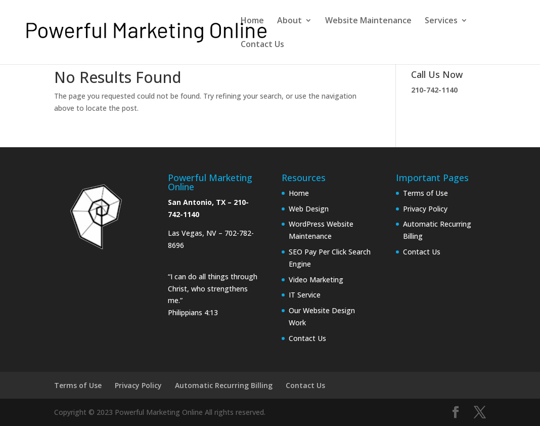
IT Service (305, 295)
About (289, 21)
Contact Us (262, 45)
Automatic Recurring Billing (224, 385)
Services (441, 21)
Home (252, 21)
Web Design (309, 209)
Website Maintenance (368, 21)
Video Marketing (316, 279)
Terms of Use (425, 193)
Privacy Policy (425, 209)
